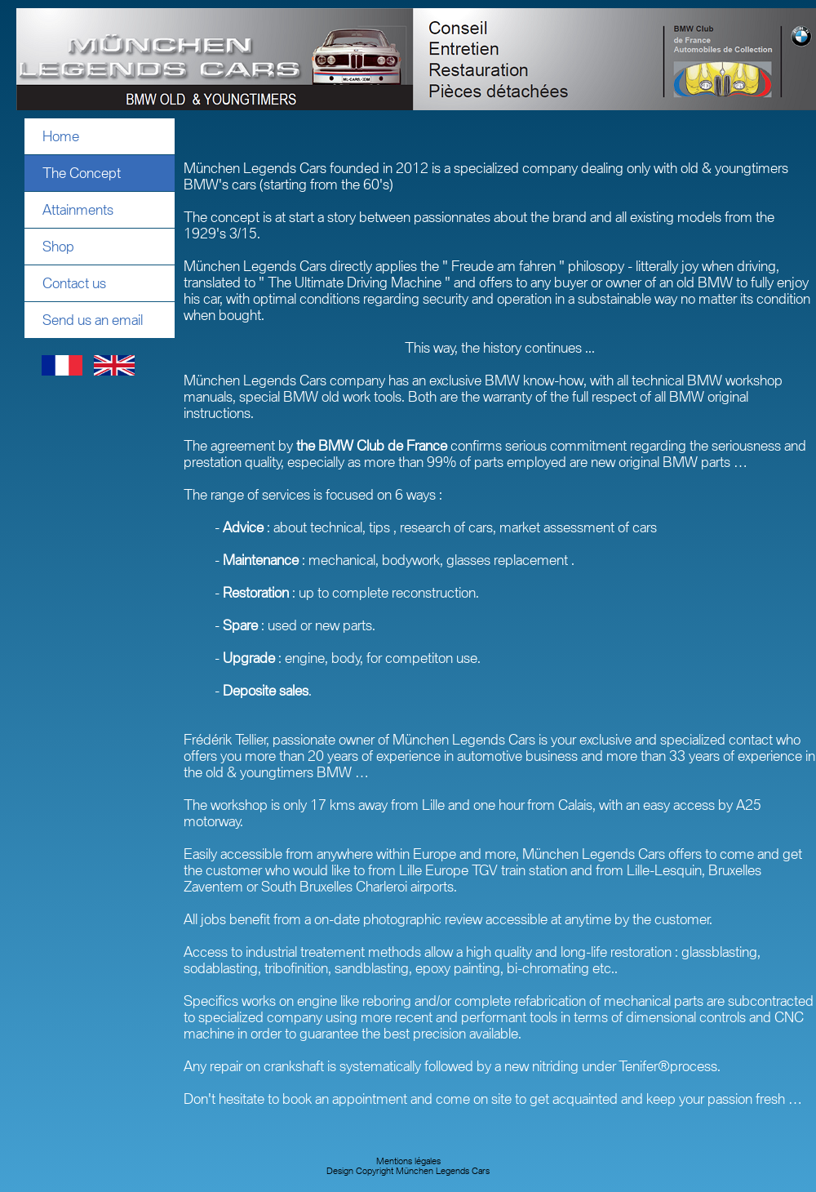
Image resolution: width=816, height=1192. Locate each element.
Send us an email (92, 320)
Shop (58, 246)
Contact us (74, 283)
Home (60, 136)
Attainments (77, 210)
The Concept (81, 173)
